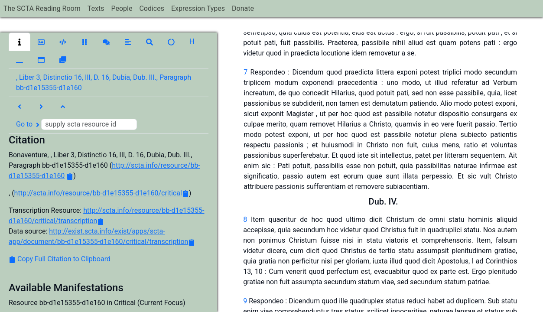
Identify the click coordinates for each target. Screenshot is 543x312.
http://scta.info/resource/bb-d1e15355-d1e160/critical (98, 193)
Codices (151, 8)
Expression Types (198, 8)
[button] (19, 41)
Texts (96, 8)
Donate (243, 8)
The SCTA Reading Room (42, 8)
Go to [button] (76, 124)
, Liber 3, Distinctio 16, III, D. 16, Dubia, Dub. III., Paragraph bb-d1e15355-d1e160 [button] (103, 82)
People (121, 8)
